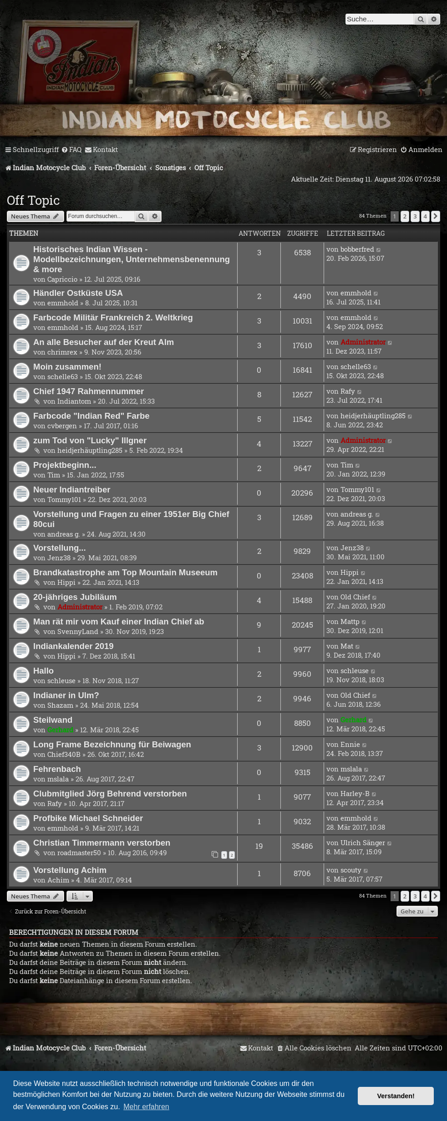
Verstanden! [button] (396, 1096)
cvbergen (62, 425)
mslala (58, 778)
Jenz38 (59, 557)
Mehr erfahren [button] (146, 1107)
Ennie (350, 744)
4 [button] (425, 216)
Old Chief (355, 596)
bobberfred (357, 249)
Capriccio (62, 279)
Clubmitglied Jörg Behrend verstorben (110, 793)
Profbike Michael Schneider (88, 818)
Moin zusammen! (67, 366)
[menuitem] (71, 149)
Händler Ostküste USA (78, 293)
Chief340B (64, 754)
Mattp (350, 621)
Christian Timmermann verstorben (101, 842)
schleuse (61, 680)
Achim (58, 879)
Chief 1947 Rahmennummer (88, 391)
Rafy (347, 391)
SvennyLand (77, 631)
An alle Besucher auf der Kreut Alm (103, 342)
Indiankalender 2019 (73, 646)
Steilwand (52, 720)
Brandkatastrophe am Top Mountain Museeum (125, 572)
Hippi (66, 582)
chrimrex (62, 351)
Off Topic (33, 200)
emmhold (62, 302)
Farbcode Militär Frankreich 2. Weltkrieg (113, 317)
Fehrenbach (57, 769)
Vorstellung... (59, 548)
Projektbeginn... (65, 465)
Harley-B (355, 793)
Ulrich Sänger (362, 842)
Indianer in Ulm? (66, 695)
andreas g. (63, 533)
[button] (435, 216)
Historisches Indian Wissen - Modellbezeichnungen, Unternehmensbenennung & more (131, 259)
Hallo (43, 670)
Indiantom (74, 401)
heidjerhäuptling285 (373, 415)
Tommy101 (64, 499)
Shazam (60, 705)
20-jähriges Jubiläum (75, 597)
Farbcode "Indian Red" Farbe (91, 416)
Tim (53, 474)
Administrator (363, 341)
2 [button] (404, 216)
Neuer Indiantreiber (71, 489)
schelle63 (62, 376)
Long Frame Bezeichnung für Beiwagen (112, 744)
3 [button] (415, 216)
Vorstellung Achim (70, 870)
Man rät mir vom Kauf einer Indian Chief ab (118, 621)
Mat (346, 645)
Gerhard (60, 729)
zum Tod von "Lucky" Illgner (90, 440)
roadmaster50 (79, 852)
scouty (350, 869)
